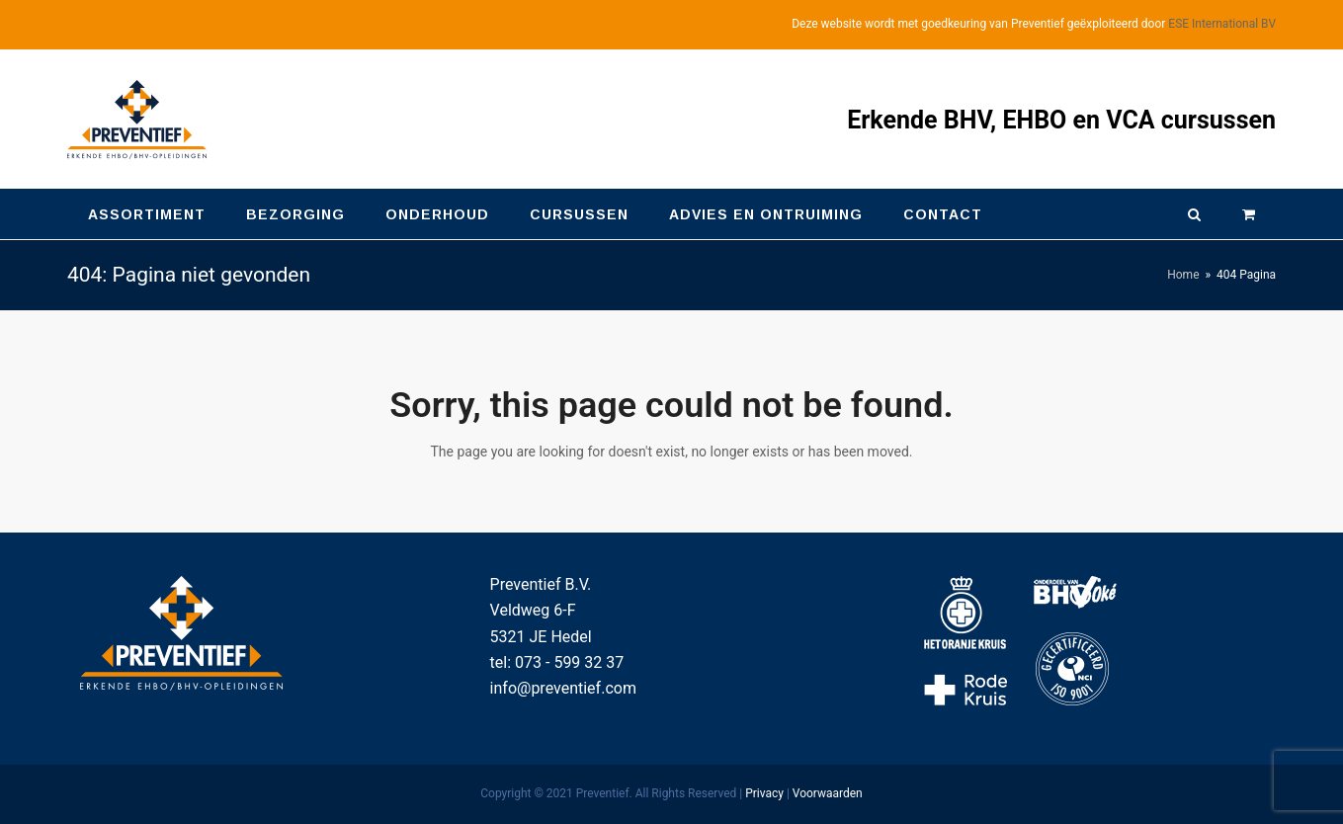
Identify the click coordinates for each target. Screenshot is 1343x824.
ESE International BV (1222, 24)
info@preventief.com (563, 688)
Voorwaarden (828, 793)
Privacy (764, 793)
